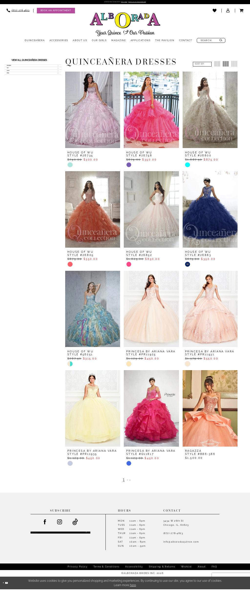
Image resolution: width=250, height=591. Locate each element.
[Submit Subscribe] (85, 536)
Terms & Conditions (107, 568)
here (133, 587)
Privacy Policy (77, 568)
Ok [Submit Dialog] (14, 584)
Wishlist (186, 568)
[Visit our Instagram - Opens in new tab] (60, 524)
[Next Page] (133, 481)
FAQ (214, 568)
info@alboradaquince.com (181, 543)
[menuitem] (18, 12)
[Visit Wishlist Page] (214, 12)
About (202, 568)
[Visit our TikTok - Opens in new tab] (75, 523)
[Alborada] (125, 27)
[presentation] (92, 111)
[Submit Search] (221, 42)
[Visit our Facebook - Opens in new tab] (45, 524)
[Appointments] (56, 12)
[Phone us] (18, 12)
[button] (228, 12)
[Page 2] (127, 481)
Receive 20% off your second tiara (158, 3)
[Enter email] (60, 536)
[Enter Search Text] (211, 42)
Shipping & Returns (162, 568)
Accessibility (134, 568)
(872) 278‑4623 (173, 535)
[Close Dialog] (5, 584)
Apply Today (123, 3)
